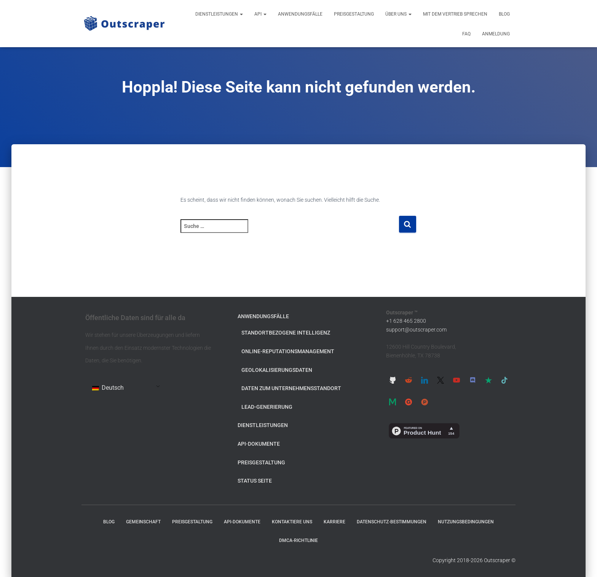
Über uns (398, 14)
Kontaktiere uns (292, 521)
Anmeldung (496, 34)
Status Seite (255, 481)
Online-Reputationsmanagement (287, 351)
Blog (504, 14)
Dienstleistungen (219, 14)
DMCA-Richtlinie (298, 540)
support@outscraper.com (416, 330)
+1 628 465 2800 (406, 321)
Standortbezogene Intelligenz (285, 333)
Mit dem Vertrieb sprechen (455, 14)
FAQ (466, 34)
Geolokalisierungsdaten (276, 370)
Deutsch (108, 387)
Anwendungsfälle (300, 14)
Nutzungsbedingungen (466, 521)
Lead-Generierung (266, 407)
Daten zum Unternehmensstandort (291, 388)
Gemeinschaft (143, 521)
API (260, 14)
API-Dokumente (259, 444)
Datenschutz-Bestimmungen (391, 521)
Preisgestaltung (354, 14)
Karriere (334, 521)
